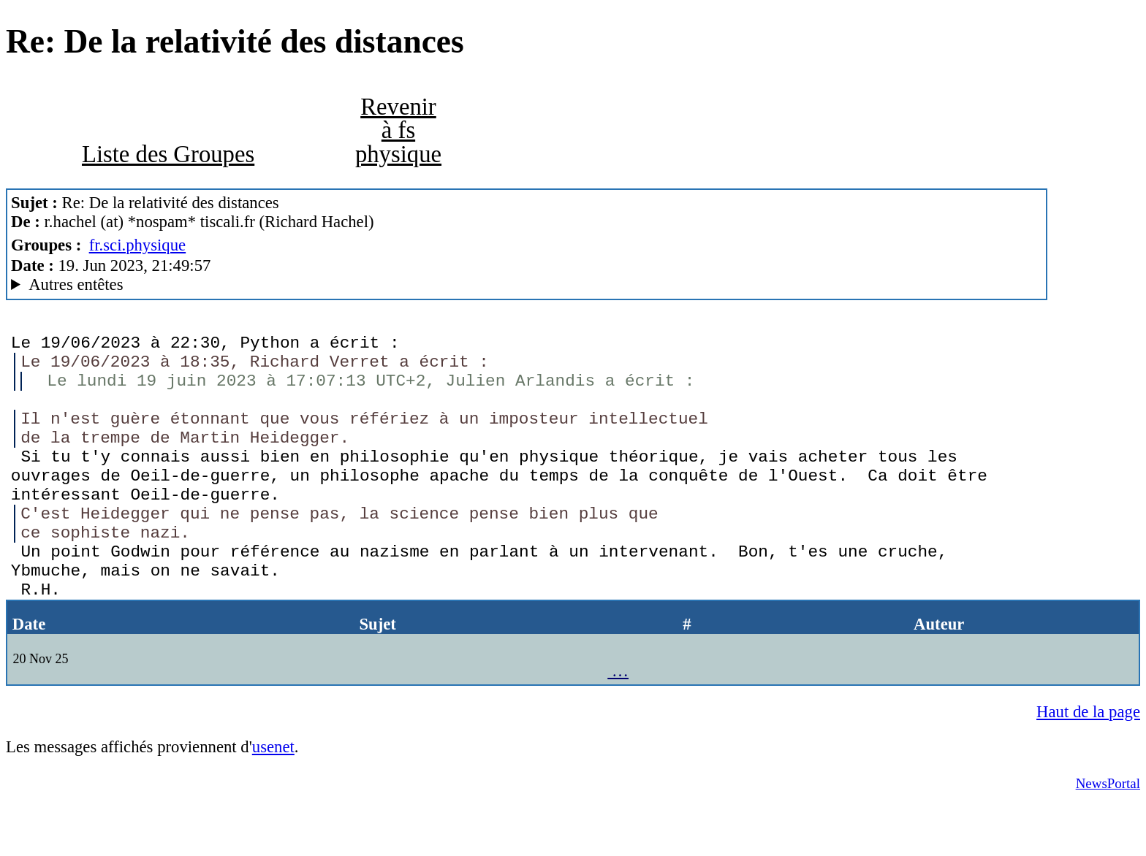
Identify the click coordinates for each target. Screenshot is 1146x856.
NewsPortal (1108, 834)
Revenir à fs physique (398, 130)
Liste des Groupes (168, 154)
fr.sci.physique (137, 245)
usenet (273, 798)
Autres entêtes (76, 284)
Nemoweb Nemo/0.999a (526, 284)
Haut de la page (1088, 763)
